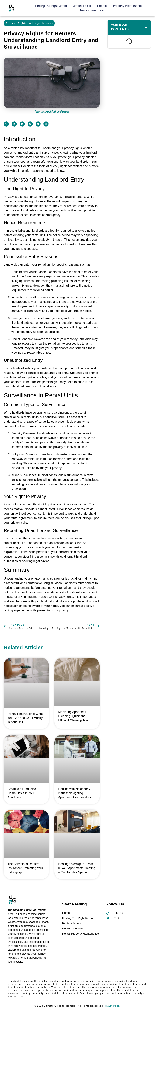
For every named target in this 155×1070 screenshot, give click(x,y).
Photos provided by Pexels (51, 111)
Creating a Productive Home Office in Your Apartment (22, 793)
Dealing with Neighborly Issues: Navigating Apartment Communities (74, 793)
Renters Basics (81, 6)
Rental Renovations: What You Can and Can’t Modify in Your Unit (25, 718)
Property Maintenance (128, 6)
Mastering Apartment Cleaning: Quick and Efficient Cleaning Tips (73, 716)
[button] (6, 124)
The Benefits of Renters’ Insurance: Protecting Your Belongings (25, 868)
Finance (102, 6)
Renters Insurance (92, 10)
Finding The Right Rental (51, 6)
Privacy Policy (112, 1006)
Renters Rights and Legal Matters (29, 23)
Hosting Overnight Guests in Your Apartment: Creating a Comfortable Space (76, 868)
